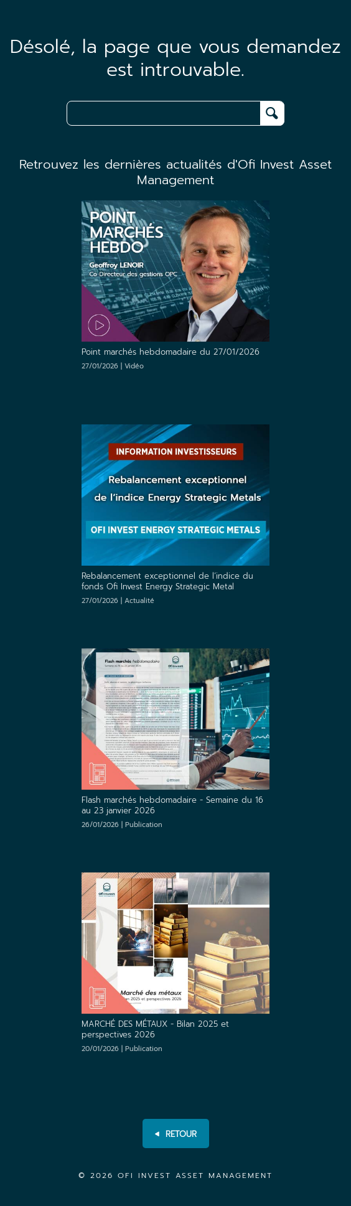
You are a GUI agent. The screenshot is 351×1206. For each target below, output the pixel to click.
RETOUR (176, 1134)
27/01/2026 (113, 366)
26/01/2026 (122, 825)
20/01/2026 (122, 1049)
